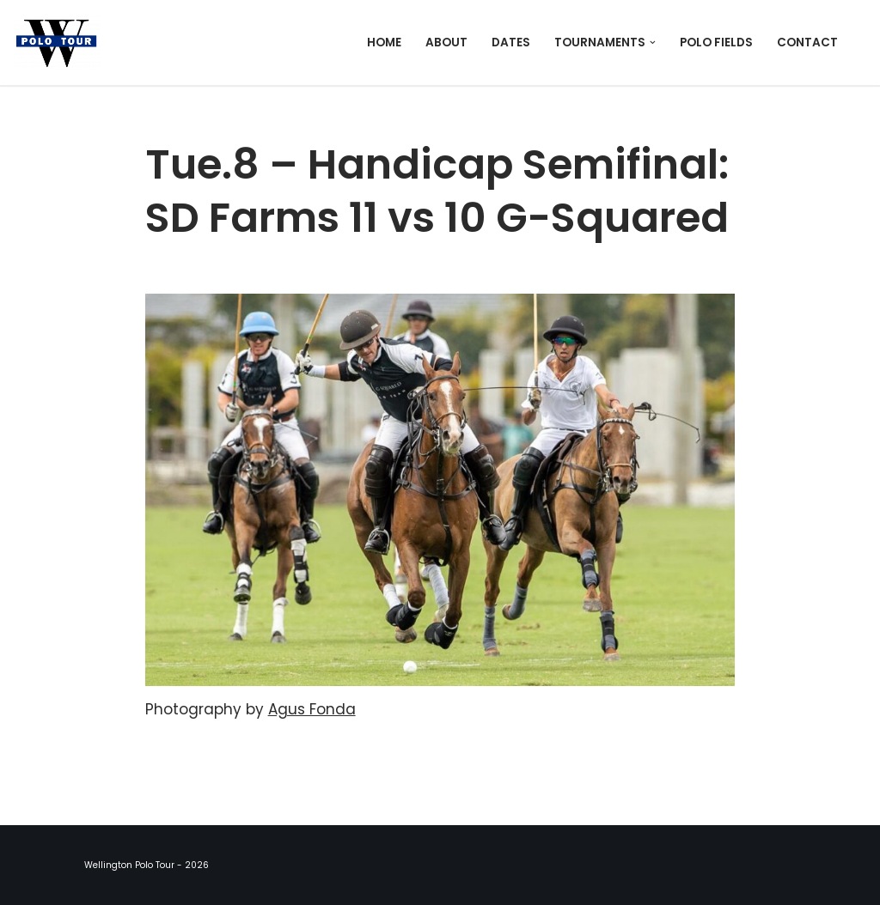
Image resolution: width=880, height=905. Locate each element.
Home (384, 42)
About (446, 42)
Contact (807, 42)
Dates (511, 42)
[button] (653, 42)
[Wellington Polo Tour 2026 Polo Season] (61, 42)
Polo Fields (716, 42)
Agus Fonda (312, 709)
